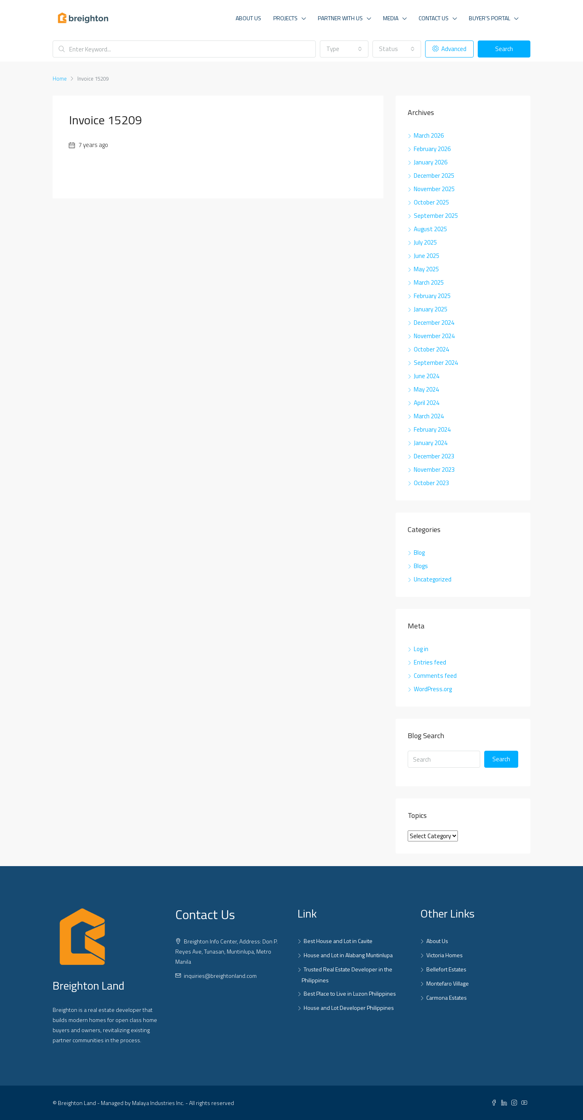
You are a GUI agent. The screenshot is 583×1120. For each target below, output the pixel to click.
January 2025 (430, 309)
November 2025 (434, 189)
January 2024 (430, 442)
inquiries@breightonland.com (220, 975)
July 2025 (425, 242)
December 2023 (434, 456)
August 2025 (430, 229)
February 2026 (432, 148)
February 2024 (432, 429)
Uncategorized (432, 579)
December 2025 (434, 175)
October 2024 (431, 349)
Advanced (449, 48)
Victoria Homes (444, 955)
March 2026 (429, 135)
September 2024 (436, 362)
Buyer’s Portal (489, 18)
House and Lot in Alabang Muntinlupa (348, 955)
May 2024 (426, 389)
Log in (421, 649)
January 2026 (430, 162)
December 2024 (434, 322)
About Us (248, 18)
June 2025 (426, 255)
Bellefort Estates (446, 969)
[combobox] (344, 48)
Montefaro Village (447, 983)
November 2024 (434, 336)
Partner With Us (340, 18)
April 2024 (426, 402)
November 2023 (434, 469)
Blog (419, 552)
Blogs (421, 566)
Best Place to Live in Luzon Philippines (350, 993)
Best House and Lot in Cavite (338, 941)
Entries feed (430, 662)
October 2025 (431, 202)
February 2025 (432, 295)
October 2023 (431, 483)
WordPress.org (433, 689)
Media (390, 18)
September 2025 (436, 215)
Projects (285, 18)
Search (504, 48)
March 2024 (429, 416)
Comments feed (435, 675)
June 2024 (426, 376)
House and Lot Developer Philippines (349, 1007)
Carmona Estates (446, 997)
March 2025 (429, 282)
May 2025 (426, 269)
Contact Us (434, 18)
